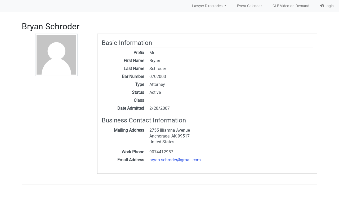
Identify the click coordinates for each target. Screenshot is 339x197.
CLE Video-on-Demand (291, 6)
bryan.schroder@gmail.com (175, 159)
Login (327, 6)
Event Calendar (249, 6)
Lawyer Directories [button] (207, 6)
